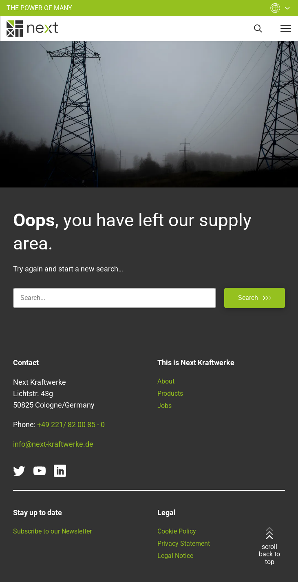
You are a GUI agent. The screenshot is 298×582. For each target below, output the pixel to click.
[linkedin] (60, 471)
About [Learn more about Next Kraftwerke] (165, 381)
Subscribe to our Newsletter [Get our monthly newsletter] (52, 531)
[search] (258, 28)
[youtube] (39, 471)
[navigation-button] (286, 28)
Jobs (164, 406)
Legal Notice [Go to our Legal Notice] (175, 556)
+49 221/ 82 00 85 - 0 (71, 424)
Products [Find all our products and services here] (170, 393)
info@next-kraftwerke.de (53, 444)
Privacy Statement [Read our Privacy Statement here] (183, 543)
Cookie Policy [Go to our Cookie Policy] (176, 531)
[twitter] (19, 471)
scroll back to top (269, 546)
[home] (32, 28)
